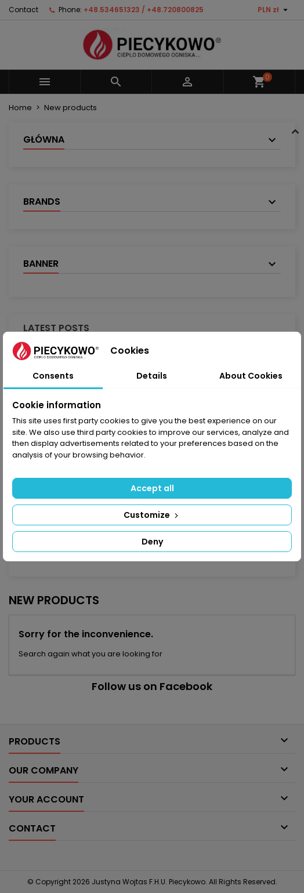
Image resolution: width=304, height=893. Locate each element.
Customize (152, 515)
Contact (23, 9)
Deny (152, 541)
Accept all (152, 488)
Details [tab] (151, 376)
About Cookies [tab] (251, 376)
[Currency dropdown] (274, 10)
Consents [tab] (53, 376)
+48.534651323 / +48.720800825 (144, 9)
